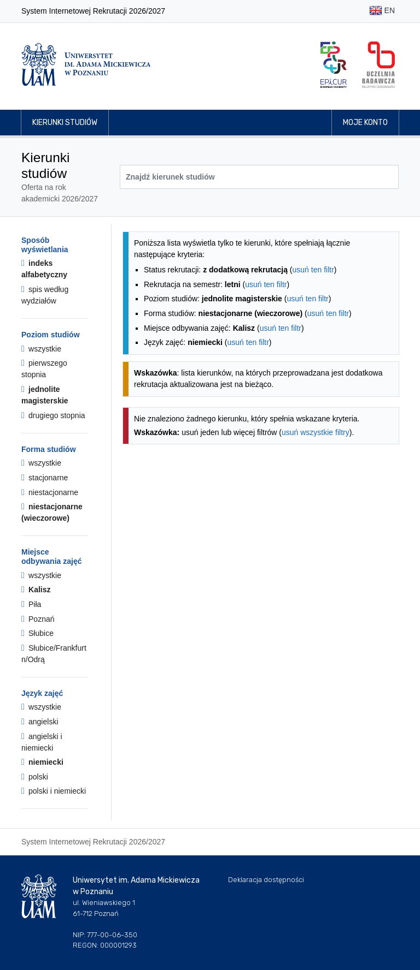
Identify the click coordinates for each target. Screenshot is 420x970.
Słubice (37, 633)
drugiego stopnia (53, 415)
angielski (40, 721)
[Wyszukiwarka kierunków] (259, 177)
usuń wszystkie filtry (315, 432)
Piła (31, 604)
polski (34, 776)
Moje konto (365, 122)
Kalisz (35, 589)
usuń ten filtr (313, 269)
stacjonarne (44, 477)
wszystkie (41, 348)
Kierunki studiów (64, 122)
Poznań (38, 619)
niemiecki (42, 762)
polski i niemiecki (53, 791)
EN (382, 11)
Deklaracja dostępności (266, 880)
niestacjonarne (49, 492)
